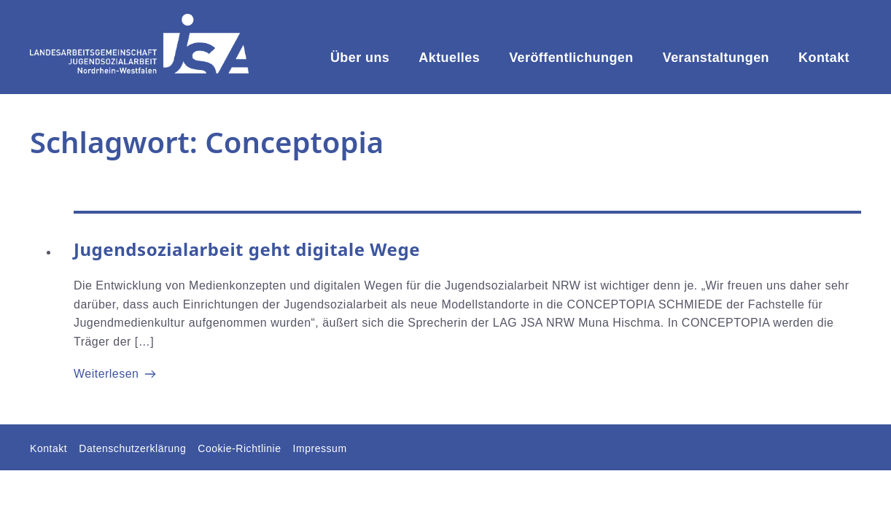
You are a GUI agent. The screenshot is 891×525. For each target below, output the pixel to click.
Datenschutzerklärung (132, 448)
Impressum (320, 448)
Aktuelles (449, 57)
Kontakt (823, 57)
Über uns (359, 57)
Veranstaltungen (716, 57)
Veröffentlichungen (571, 57)
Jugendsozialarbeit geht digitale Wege (247, 249)
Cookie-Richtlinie (239, 448)
